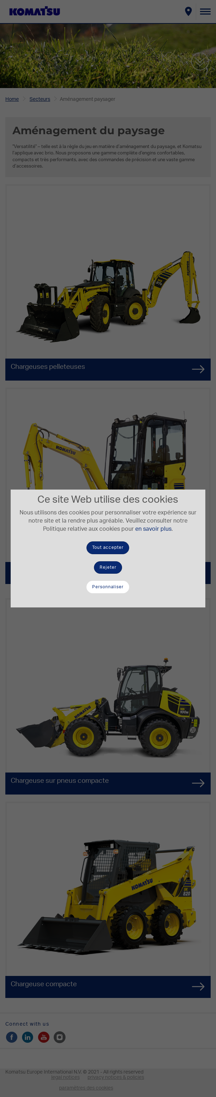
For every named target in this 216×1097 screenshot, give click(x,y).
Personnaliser (107, 587)
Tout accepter (107, 547)
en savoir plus (153, 529)
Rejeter (108, 567)
